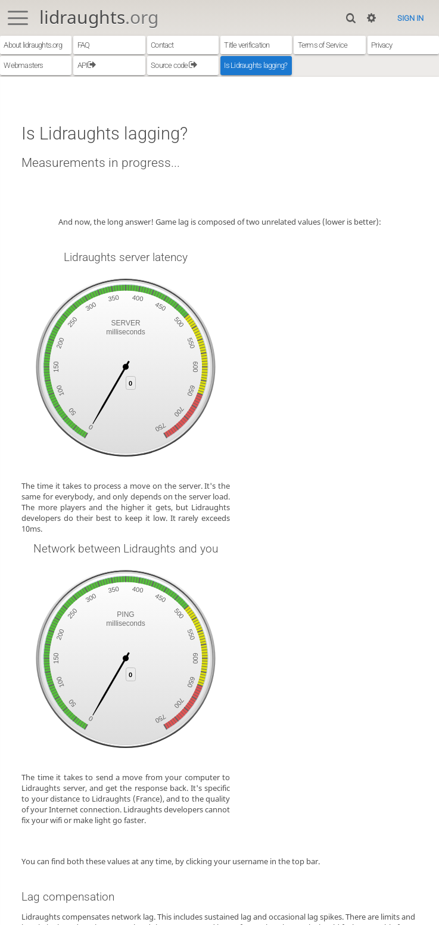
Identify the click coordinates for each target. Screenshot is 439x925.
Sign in (410, 18)
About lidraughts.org (32, 45)
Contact (162, 45)
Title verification (246, 45)
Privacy (382, 45)
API (86, 65)
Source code (174, 65)
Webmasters (23, 65)
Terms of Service (323, 45)
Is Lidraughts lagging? (255, 65)
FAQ (83, 45)
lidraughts (98, 17)
